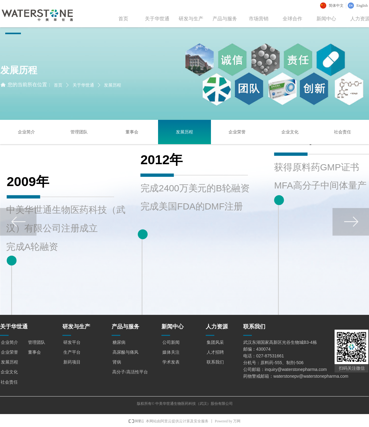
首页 (123, 18)
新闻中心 (326, 18)
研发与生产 (191, 18)
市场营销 (258, 18)
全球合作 (292, 18)
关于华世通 (157, 18)
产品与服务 (224, 18)
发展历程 (112, 85)
